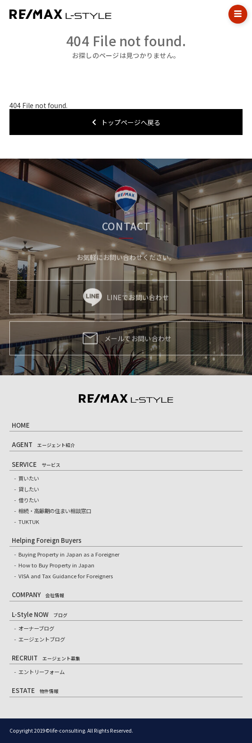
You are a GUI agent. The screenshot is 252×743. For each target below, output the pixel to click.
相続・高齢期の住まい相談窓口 (54, 511)
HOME (21, 425)
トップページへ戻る (126, 122)
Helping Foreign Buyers (47, 540)
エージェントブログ (41, 639)
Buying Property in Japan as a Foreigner (68, 554)
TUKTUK (28, 521)
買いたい (28, 478)
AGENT (43, 444)
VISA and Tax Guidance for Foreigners (65, 576)
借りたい (28, 500)
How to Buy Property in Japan (56, 565)
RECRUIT (46, 657)
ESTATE (35, 690)
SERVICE (36, 464)
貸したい (28, 489)
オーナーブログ (36, 628)
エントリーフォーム (41, 671)
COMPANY (38, 594)
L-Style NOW (39, 614)
